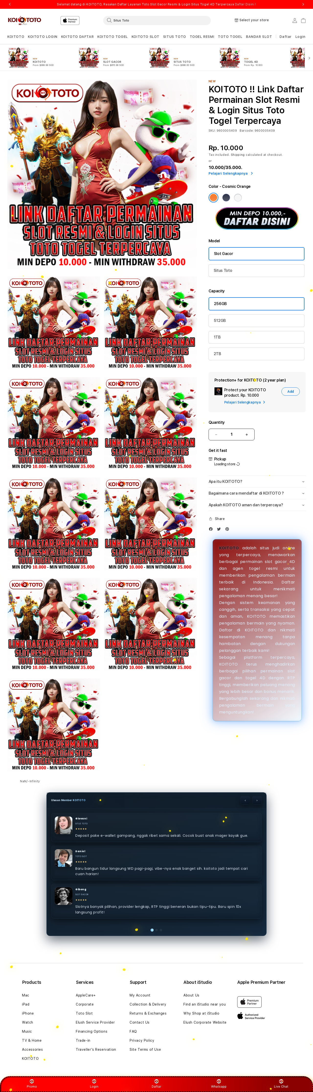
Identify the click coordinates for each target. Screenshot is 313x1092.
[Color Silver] (238, 197)
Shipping (238, 155)
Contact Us (140, 1022)
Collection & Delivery (148, 1004)
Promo (32, 1083)
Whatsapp (218, 1083)
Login (94, 1083)
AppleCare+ (86, 995)
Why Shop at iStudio (201, 1013)
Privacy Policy (142, 1040)
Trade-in (83, 1040)
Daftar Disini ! (245, 4)
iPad (25, 1004)
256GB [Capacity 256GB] (220, 303)
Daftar (156, 1083)
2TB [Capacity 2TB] (217, 353)
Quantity (217, 422)
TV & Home (32, 1040)
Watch (27, 1022)
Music (27, 1031)
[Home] (24, 20)
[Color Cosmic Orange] (213, 197)
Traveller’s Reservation (96, 1049)
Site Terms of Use (145, 1049)
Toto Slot (84, 1013)
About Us (191, 995)
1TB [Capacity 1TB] (217, 337)
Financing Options (91, 1031)
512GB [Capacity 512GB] (220, 320)
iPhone (28, 1013)
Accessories (32, 1049)
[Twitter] (220, 530)
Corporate (85, 1004)
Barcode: (247, 130)
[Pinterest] (228, 530)
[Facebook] (212, 530)
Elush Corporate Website (205, 1022)
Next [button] (303, 4)
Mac (25, 995)
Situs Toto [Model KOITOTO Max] (223, 270)
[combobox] (157, 20)
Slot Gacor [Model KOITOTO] (223, 253)
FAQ (133, 1031)
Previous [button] (9, 4)
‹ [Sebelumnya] (245, 800)
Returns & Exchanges (148, 1013)
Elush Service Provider (95, 1022)
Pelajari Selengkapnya (231, 173)
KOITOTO (229, 548)
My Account (140, 995)
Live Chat (281, 1083)
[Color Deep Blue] (226, 197)
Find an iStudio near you (204, 1004)
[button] (15, 37)
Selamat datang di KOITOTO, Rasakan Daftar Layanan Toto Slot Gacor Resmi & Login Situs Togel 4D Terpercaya (156, 4)
